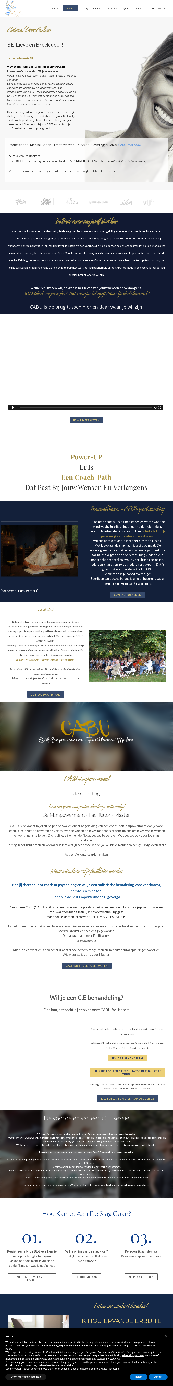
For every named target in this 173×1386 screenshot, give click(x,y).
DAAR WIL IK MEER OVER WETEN (86, 965)
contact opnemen (127, 594)
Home (55, 8)
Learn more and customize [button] (26, 1376)
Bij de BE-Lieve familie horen (31, 1278)
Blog (85, 8)
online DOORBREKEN (105, 8)
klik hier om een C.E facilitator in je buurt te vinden (127, 1072)
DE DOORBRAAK (86, 1276)
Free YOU (141, 8)
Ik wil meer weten (86, 420)
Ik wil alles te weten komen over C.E (127, 1098)
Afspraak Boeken (141, 1276)
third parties (64, 1352)
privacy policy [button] (93, 1342)
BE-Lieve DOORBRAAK (45, 694)
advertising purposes (133, 1355)
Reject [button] (138, 1376)
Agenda (127, 8)
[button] (166, 1336)
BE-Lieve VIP (158, 8)
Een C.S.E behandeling (127, 1058)
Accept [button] (158, 1376)
